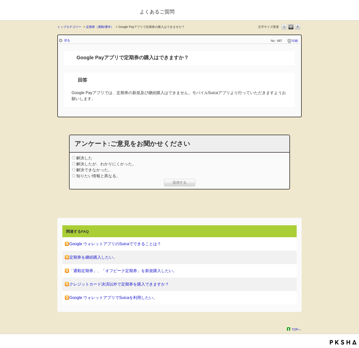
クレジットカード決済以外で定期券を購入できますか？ (119, 284)
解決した (84, 158)
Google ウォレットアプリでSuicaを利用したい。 (113, 297)
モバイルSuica (95, 11)
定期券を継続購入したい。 (93, 257)
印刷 (295, 41)
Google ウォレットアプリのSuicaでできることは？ (115, 244)
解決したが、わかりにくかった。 (106, 164)
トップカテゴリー (69, 27)
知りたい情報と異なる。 (98, 176)
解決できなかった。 (94, 170)
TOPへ (296, 329)
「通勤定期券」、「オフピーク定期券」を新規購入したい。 (123, 271)
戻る (67, 40)
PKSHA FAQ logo (343, 342)
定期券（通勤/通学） (100, 27)
